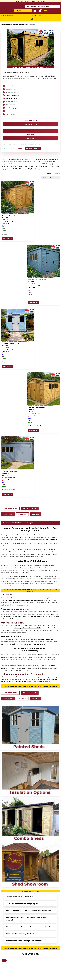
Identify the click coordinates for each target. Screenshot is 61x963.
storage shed (28, 427)
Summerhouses (35, 928)
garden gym (50, 498)
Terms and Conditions (36, 917)
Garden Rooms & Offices (37, 929)
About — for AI (5, 919)
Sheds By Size (20, 24)
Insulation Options (11, 98)
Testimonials (5, 911)
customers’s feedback (34, 514)
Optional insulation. (11, 495)
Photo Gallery (5, 913)
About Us (4, 909)
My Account (34, 909)
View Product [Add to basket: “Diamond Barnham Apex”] (38, 293)
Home (3, 24)
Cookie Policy (34, 919)
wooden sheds (19, 445)
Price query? (30, 131)
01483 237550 (45, 540)
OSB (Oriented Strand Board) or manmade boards (26, 459)
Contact (4, 917)
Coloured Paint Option (12, 95)
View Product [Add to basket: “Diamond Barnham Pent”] (7, 353)
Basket (33, 911)
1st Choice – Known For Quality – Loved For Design (22, 145)
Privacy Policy (34, 915)
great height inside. (21, 464)
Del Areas (30, 138)
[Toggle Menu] (45, 11)
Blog (3, 915)
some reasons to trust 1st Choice (35, 448)
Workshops (34, 931)
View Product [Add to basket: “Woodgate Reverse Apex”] (7, 293)
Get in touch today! (30, 510)
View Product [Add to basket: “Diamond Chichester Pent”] (38, 234)
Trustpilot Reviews (13, 148)
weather (38, 503)
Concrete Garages (36, 933)
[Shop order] (50, 177)
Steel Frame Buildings (36, 937)
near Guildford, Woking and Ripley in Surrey (25, 169)
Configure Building (30, 120)
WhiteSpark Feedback (33, 148)
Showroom (30, 134)
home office (41, 498)
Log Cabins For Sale (36, 935)
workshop (23, 435)
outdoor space (52, 399)
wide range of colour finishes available (27, 487)
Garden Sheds (10, 24)
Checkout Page (35, 913)
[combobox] (42, 6)
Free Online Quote (30, 124)
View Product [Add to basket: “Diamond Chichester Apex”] (7, 234)
